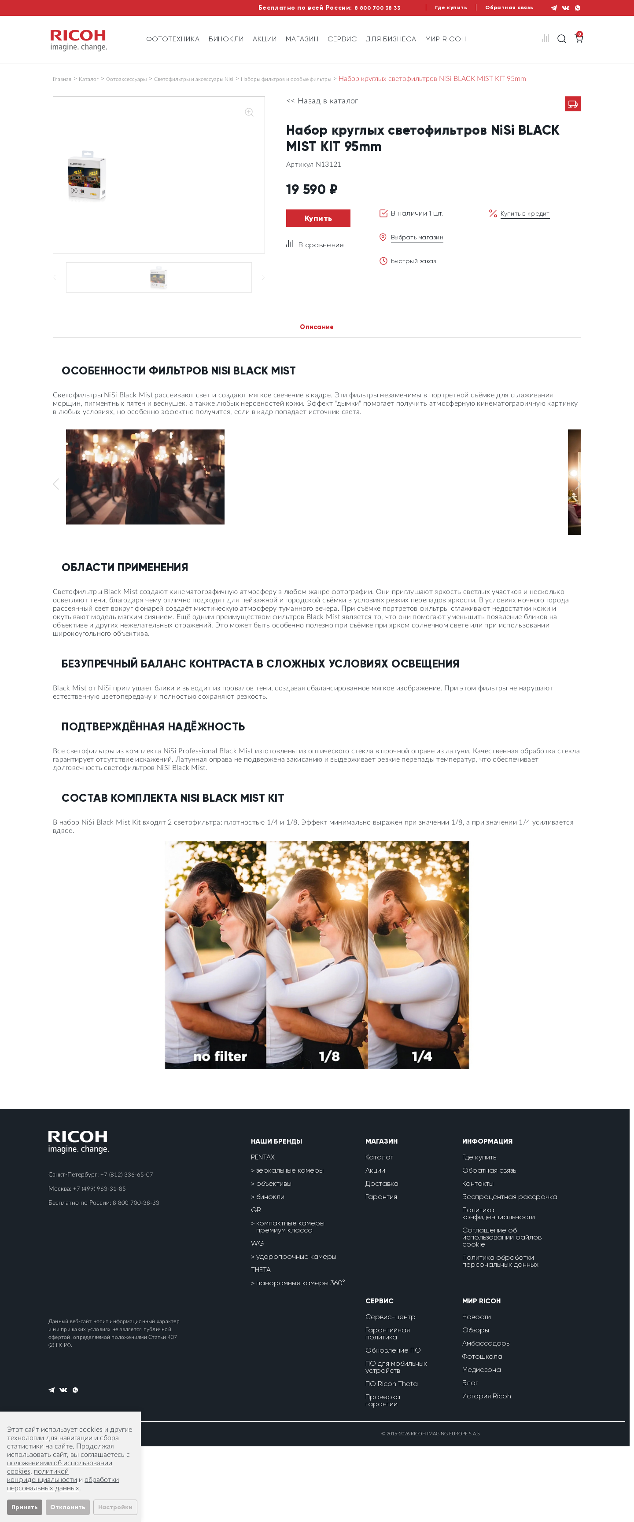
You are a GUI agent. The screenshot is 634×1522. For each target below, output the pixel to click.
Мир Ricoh (445, 39)
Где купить (434, 7)
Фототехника (173, 39)
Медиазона (481, 1445)
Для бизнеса (391, 39)
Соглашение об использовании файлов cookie (502, 1313)
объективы (273, 1259)
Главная (65, 78)
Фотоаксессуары (145, 78)
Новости (476, 1392)
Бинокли (226, 39)
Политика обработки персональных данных (500, 1336)
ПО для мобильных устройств (396, 1442)
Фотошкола (482, 1432)
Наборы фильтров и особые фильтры (352, 78)
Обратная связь (497, 7)
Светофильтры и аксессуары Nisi (232, 78)
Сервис (342, 39)
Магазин (302, 39)
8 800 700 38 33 (352, 7)
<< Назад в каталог (322, 110)
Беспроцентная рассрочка (509, 1272)
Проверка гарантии (382, 1476)
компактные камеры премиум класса (290, 1302)
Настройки (115, 1507)
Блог (470, 1458)
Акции (265, 39)
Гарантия (381, 1272)
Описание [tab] (317, 402)
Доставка (381, 1259)
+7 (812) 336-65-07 (127, 1250)
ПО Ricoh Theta (391, 1459)
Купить (318, 226)
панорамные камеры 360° (300, 1358)
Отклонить (67, 1507)
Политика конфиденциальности (498, 1289)
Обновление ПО (393, 1426)
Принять (24, 1507)
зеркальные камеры (290, 1246)
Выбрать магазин (421, 245)
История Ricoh (486, 1471)
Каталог (98, 78)
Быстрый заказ (416, 269)
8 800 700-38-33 (136, 1279)
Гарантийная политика (387, 1409)
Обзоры (475, 1405)
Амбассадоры (486, 1419)
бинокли (270, 1272)
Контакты (478, 1259)
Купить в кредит (528, 221)
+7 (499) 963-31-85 (100, 1265)
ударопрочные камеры (296, 1332)
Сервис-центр (390, 1392)
